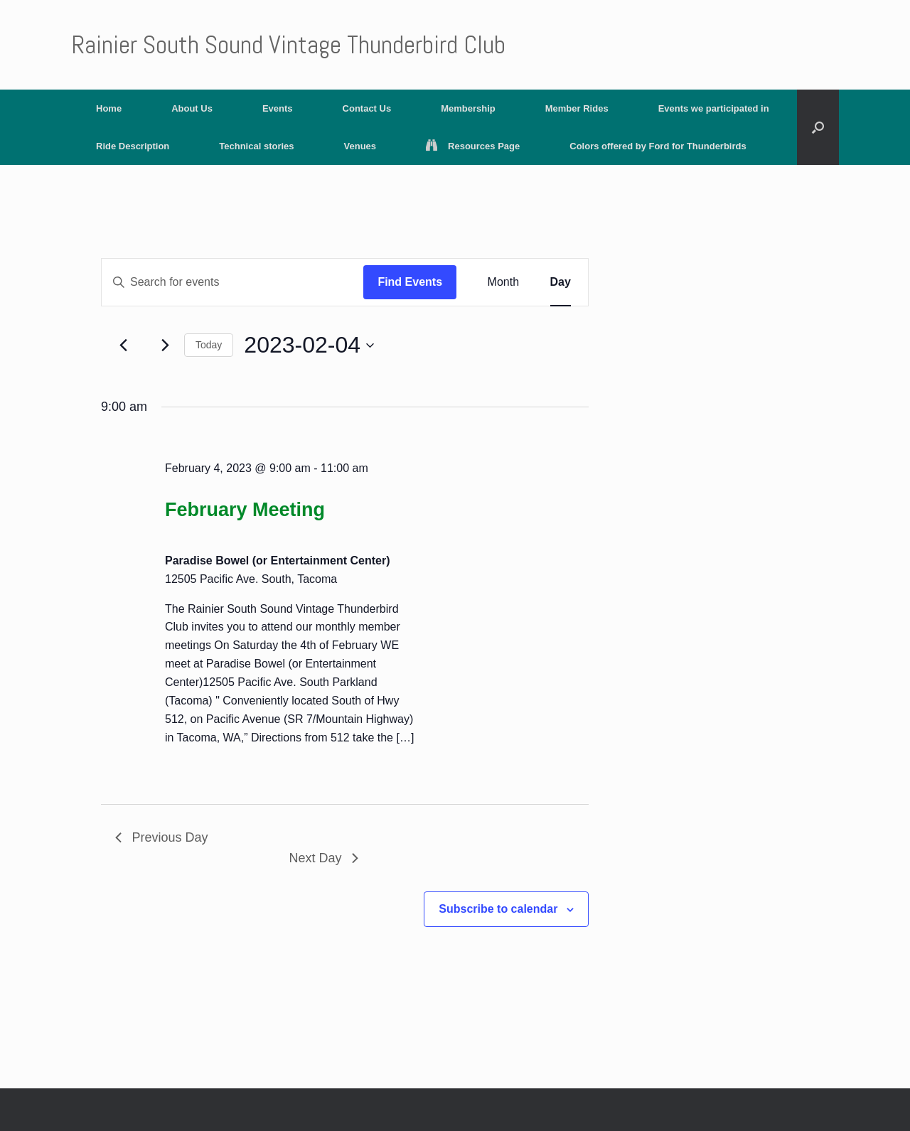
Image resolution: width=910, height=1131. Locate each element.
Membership (468, 108)
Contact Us (367, 108)
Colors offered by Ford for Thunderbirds (657, 146)
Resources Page (473, 146)
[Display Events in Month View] (503, 282)
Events (277, 108)
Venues (360, 146)
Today (209, 344)
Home (109, 108)
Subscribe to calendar (498, 909)
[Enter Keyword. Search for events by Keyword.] (232, 282)
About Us (192, 108)
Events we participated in (713, 108)
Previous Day (161, 837)
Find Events (410, 282)
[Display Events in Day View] (560, 282)
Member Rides (577, 108)
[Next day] (164, 345)
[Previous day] (123, 345)
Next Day (323, 858)
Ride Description (132, 146)
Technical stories (256, 146)
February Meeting (245, 509)
